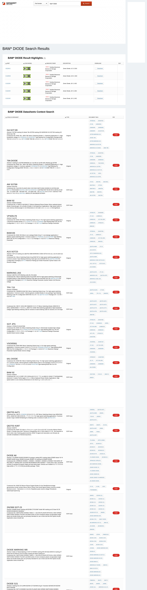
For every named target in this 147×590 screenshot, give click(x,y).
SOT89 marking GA (103, 128)
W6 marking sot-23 (95, 445)
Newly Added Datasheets (41, 583)
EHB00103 (100, 284)
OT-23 (47, 206)
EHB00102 (101, 281)
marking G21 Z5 (102, 494)
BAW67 (105, 509)
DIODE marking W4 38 (96, 471)
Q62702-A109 (102, 269)
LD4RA (91, 497)
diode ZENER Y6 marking (97, 407)
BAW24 (92, 323)
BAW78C (92, 170)
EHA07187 (47, 298)
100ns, (92, 253)
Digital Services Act (92, 583)
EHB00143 (100, 190)
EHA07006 (50, 204)
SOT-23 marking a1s (95, 218)
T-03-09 (107, 358)
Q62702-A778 (93, 266)
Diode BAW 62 (94, 473)
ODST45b (92, 321)
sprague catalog (103, 393)
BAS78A (42, 169)
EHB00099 (100, 144)
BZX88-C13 (93, 429)
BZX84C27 (106, 382)
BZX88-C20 (93, 434)
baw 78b (105, 136)
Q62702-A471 (51, 361)
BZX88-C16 (93, 431)
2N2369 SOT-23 (94, 437)
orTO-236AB (100, 380)
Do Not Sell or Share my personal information (72, 583)
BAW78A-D (34, 167)
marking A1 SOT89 (103, 149)
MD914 (50, 497)
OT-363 (13, 256)
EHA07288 (34, 312)
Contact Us (103, 583)
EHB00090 (92, 300)
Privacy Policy (54, 583)
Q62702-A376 (55, 239)
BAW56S (105, 253)
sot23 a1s (102, 226)
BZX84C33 (100, 385)
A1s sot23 (93, 215)
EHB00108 (100, 203)
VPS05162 (23, 131)
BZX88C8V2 (100, 447)
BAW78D (92, 271)
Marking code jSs (95, 240)
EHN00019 (92, 279)
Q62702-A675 (93, 261)
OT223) (99, 165)
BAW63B (98, 509)
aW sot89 (99, 170)
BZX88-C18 (101, 431)
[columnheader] (13, 63)
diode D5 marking (103, 517)
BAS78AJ (22, 171)
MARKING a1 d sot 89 (96, 152)
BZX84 (97, 455)
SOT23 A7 (92, 520)
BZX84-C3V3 (102, 457)
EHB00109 (101, 205)
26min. (101, 371)
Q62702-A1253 (44, 254)
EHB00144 (101, 193)
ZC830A (107, 463)
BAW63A (92, 450)
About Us (110, 583)
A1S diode (93, 229)
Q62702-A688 (54, 222)
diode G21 (93, 494)
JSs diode (106, 240)
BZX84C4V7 (93, 388)
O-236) (97, 415)
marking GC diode (95, 136)
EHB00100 (92, 146)
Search (86, 3)
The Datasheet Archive (9, 3)
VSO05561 (41, 298)
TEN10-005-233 (94, 539)
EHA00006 (40, 193)
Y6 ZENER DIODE (102, 390)
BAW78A (100, 168)
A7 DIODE (100, 520)
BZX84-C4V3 (99, 463)
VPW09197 (12, 312)
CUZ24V (8, 91)
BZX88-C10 (99, 423)
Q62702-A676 (102, 261)
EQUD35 (45, 535)
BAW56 (101, 358)
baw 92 (106, 321)
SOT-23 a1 (92, 517)
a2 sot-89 (92, 154)
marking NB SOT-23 (95, 523)
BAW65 (105, 506)
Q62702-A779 (102, 266)
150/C (102, 415)
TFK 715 (98, 253)
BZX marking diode (95, 396)
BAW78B (107, 168)
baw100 (100, 196)
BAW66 (102, 437)
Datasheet (100, 68)
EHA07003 (44, 150)
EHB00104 (92, 284)
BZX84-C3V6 (93, 460)
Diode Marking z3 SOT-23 (97, 468)
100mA (103, 491)
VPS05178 (29, 193)
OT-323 (45, 300)
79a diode (93, 149)
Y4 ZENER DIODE (94, 401)
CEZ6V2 (8, 68)
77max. (92, 373)
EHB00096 (92, 126)
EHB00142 (92, 190)
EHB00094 (92, 123)
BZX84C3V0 (93, 502)
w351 (99, 154)
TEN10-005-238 (94, 548)
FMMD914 (92, 489)
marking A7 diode (95, 476)
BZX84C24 (98, 382)
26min (106, 371)
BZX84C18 (92, 499)
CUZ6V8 (8, 76)
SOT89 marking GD (103, 131)
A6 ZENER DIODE (94, 409)
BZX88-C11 (93, 426)
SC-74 (107, 307)
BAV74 (9, 499)
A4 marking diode (95, 525)
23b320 (92, 361)
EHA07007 (32, 131)
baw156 (92, 208)
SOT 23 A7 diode (102, 514)
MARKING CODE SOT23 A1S (97, 223)
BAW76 (92, 368)
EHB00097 (100, 126)
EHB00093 (101, 298)
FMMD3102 (105, 455)
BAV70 (59, 497)
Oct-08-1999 (93, 193)
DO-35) (104, 368)
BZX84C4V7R (101, 388)
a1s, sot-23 (93, 226)
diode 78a (93, 131)
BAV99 (17, 499)
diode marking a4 (95, 484)
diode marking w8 (95, 439)
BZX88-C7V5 (93, 442)
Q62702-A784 (93, 269)
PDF (116, 129)
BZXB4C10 (92, 393)
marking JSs (93, 238)
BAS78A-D (22, 167)
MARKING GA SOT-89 (95, 134)
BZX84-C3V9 (102, 460)
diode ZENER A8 (94, 404)
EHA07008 (37, 284)
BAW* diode (102, 442)
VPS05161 (40, 204)
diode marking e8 (95, 481)
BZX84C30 (92, 385)
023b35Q (24, 358)
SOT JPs (92, 287)
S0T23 (91, 382)
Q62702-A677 (93, 263)
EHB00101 (100, 146)
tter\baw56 (93, 418)
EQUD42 (45, 544)
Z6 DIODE (92, 447)
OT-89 (24, 133)
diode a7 (105, 465)
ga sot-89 (92, 128)
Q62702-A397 (93, 371)
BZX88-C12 (101, 426)
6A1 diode (100, 312)
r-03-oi (99, 321)
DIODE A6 (92, 390)
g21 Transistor (102, 499)
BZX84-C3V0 (93, 457)
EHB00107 (92, 203)
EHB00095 (100, 123)
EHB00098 (92, 144)
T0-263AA (92, 380)
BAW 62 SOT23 (94, 479)
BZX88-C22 (101, 434)
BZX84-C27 (99, 497)
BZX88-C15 (101, 429)
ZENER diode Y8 (94, 399)
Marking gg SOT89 (95, 157)
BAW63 (92, 423)
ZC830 (91, 463)
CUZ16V (8, 98)
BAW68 (92, 512)
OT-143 (40, 195)
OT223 (10, 167)
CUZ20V (8, 83)
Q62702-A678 (102, 263)
